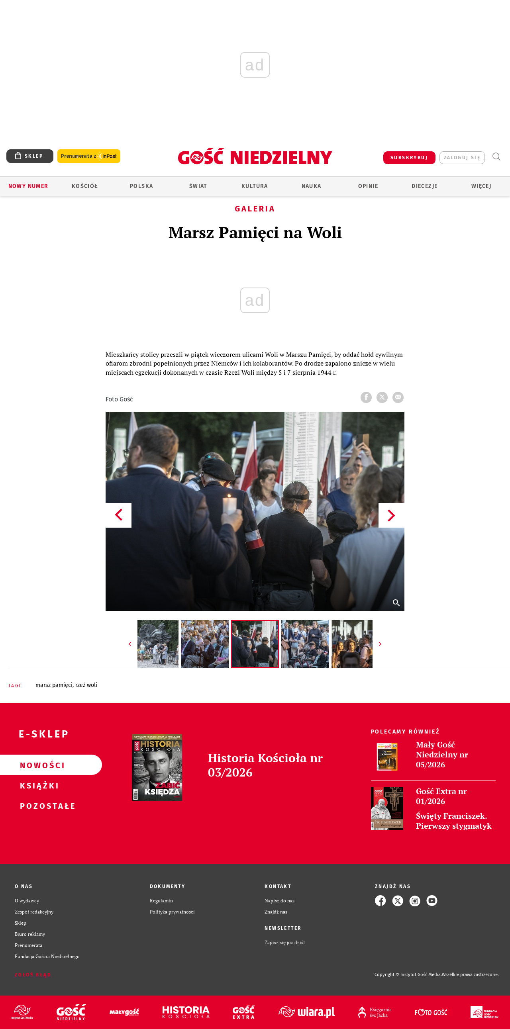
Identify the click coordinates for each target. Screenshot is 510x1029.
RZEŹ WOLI (86, 685)
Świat (198, 186)
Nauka (312, 186)
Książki (38, 785)
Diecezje (424, 186)
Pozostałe (38, 805)
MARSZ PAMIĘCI (54, 685)
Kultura (254, 186)
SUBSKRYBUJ (409, 157)
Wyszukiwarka (496, 156)
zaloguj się (462, 157)
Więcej (481, 186)
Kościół (85, 186)
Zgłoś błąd (33, 975)
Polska (141, 186)
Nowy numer (28, 186)
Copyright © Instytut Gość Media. (408, 974)
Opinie (368, 186)
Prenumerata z (89, 156)
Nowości (38, 765)
